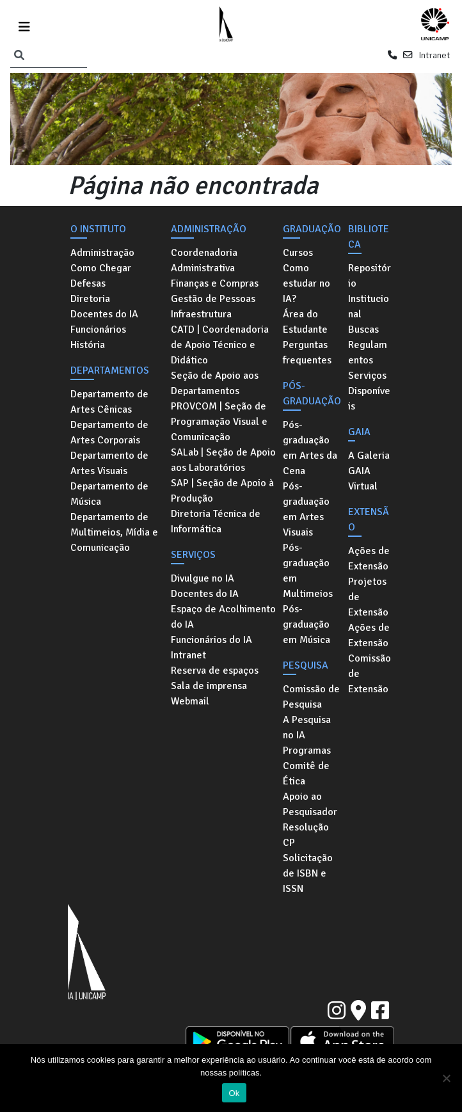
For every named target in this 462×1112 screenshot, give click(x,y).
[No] (446, 1078)
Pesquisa (305, 665)
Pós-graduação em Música (306, 624)
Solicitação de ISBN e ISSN (308, 873)
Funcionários (98, 329)
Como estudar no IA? (306, 283)
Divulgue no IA (202, 578)
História (87, 344)
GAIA (359, 431)
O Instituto (98, 229)
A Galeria (369, 455)
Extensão (368, 519)
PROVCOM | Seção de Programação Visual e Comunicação (219, 421)
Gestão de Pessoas (213, 298)
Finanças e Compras (215, 283)
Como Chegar (100, 268)
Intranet (434, 55)
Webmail (190, 701)
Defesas (88, 283)
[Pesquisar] (19, 56)
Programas (307, 750)
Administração (102, 252)
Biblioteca (368, 237)
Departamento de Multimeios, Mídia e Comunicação (114, 532)
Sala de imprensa (209, 685)
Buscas (363, 329)
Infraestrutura (201, 314)
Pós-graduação (312, 393)
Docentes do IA (104, 314)
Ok (233, 1093)
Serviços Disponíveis (369, 391)
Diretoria (90, 298)
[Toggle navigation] (24, 24)
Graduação (312, 229)
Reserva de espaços (215, 670)
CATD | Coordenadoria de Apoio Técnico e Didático (220, 345)
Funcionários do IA (211, 639)
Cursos (298, 252)
